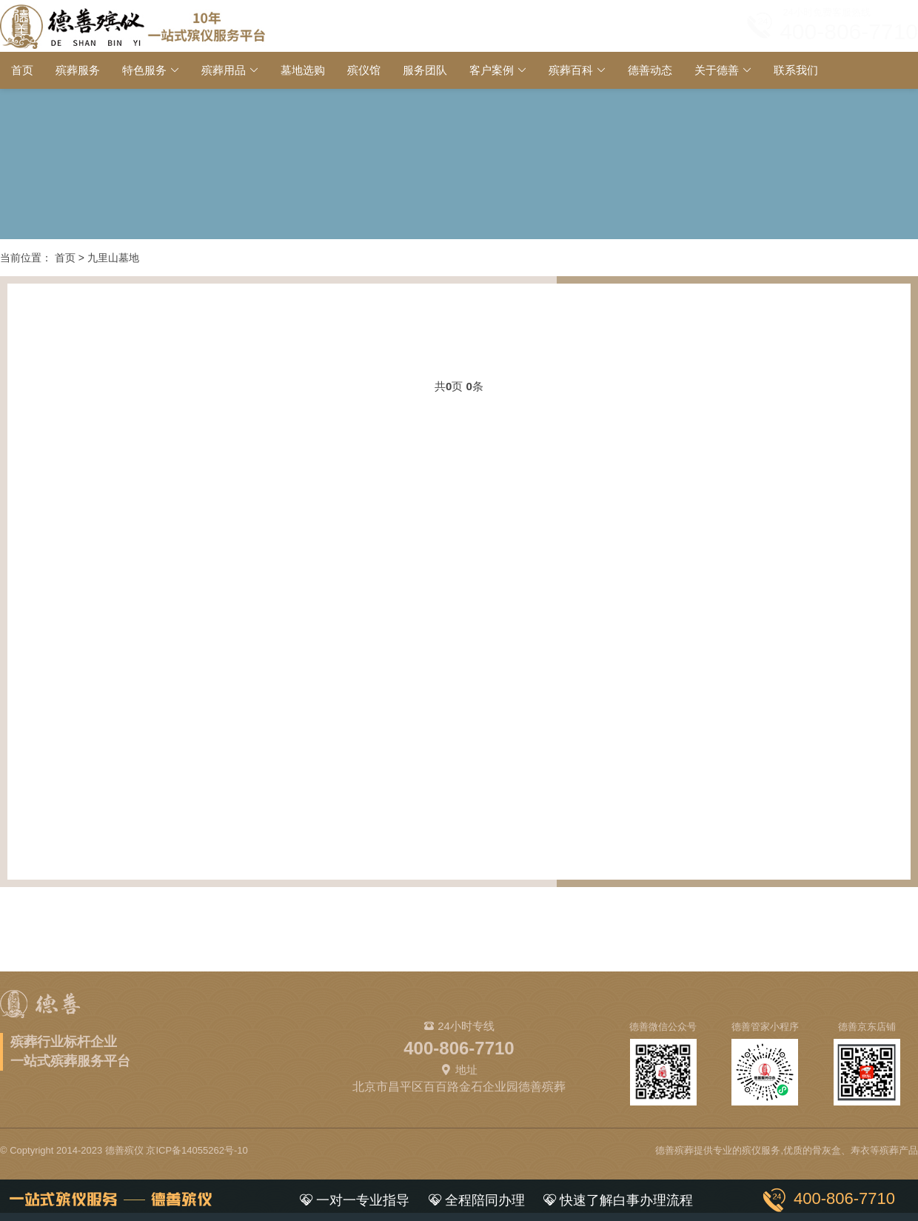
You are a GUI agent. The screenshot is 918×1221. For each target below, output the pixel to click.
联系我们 (796, 70)
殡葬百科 (571, 70)
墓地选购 (303, 70)
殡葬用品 (223, 70)
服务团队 (425, 70)
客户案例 (491, 70)
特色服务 (144, 70)
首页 (22, 70)
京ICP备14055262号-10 (196, 1150)
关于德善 (716, 70)
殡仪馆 (364, 70)
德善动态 (650, 70)
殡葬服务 (78, 70)
